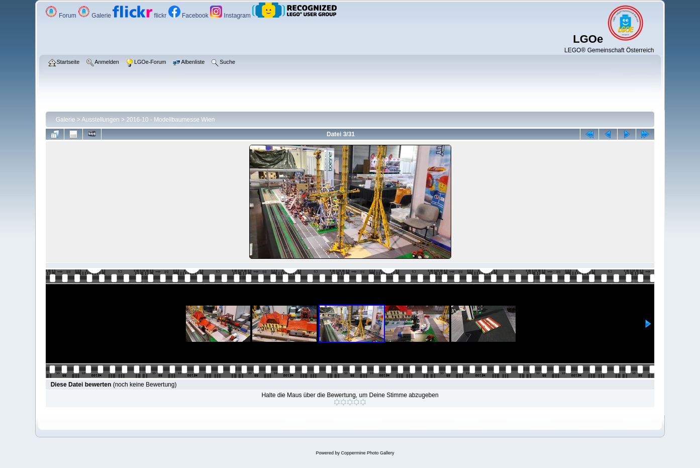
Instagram (231, 15)
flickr (140, 15)
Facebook (189, 15)
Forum (61, 15)
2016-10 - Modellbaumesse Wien (170, 119)
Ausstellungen (100, 119)
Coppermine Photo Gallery (367, 452)
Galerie (95, 15)
